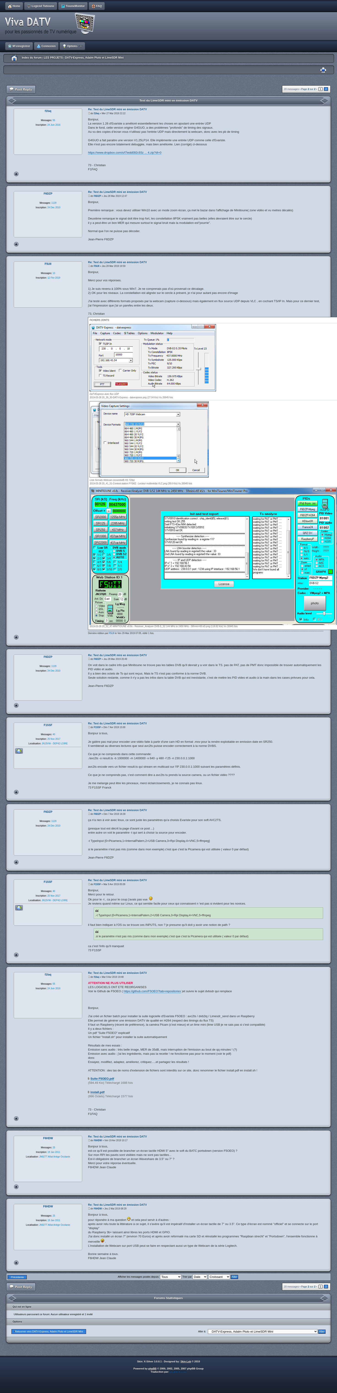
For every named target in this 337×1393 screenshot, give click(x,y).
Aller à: (202, 1331)
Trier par (194, 1276)
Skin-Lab (185, 1361)
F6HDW (98, 1140)
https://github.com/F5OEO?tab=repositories (152, 991)
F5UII (96, 266)
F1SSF (97, 727)
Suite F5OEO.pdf (102, 1078)
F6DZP (97, 196)
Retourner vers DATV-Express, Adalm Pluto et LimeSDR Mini (49, 1331)
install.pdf (97, 1092)
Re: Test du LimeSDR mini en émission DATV (117, 109)
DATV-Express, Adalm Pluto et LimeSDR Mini (94, 57)
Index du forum (32, 57)
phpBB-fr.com (178, 1371)
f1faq (96, 113)
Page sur (308, 89)
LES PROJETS (53, 57)
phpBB (152, 1368)
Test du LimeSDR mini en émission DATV (168, 100)
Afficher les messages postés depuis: (149, 1276)
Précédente (17, 1277)
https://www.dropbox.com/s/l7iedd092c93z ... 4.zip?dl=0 (124, 152)
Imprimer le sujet (323, 70)
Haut (16, 173)
